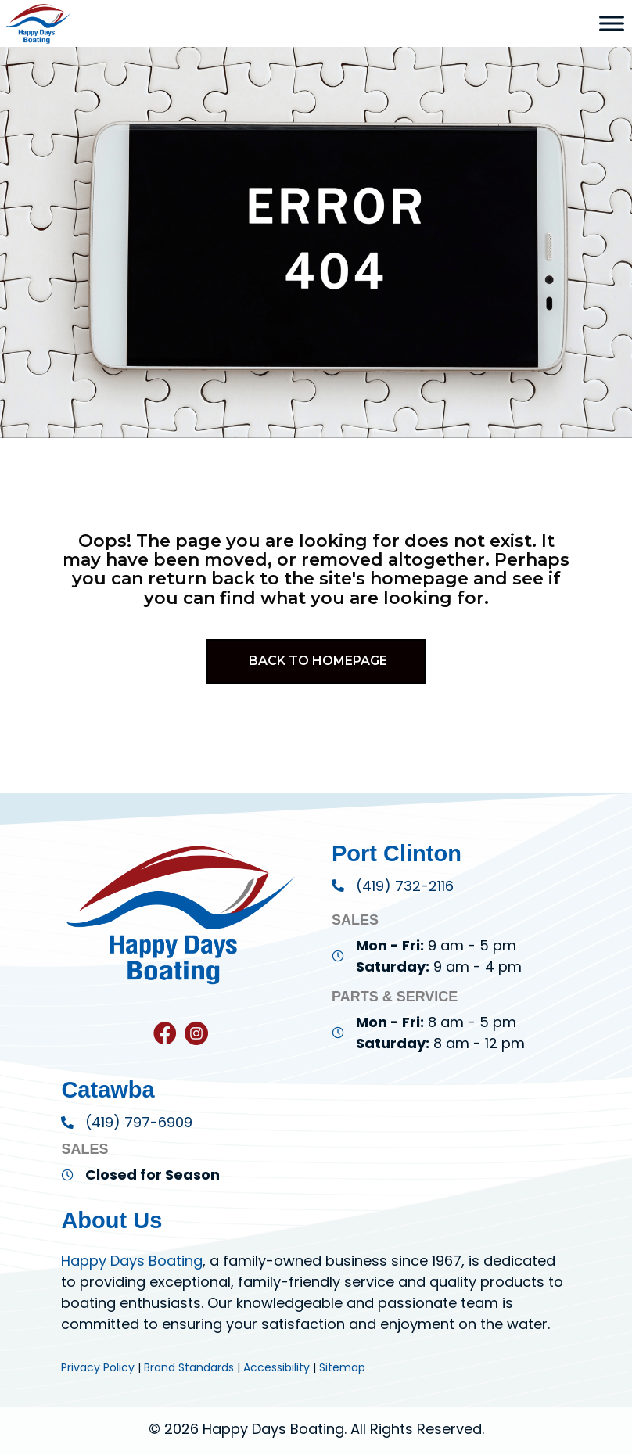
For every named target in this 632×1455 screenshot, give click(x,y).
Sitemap (342, 1367)
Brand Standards (189, 1367)
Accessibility (276, 1367)
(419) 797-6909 (138, 1122)
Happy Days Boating (132, 1260)
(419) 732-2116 (405, 886)
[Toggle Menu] (611, 23)
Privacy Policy (98, 1367)
